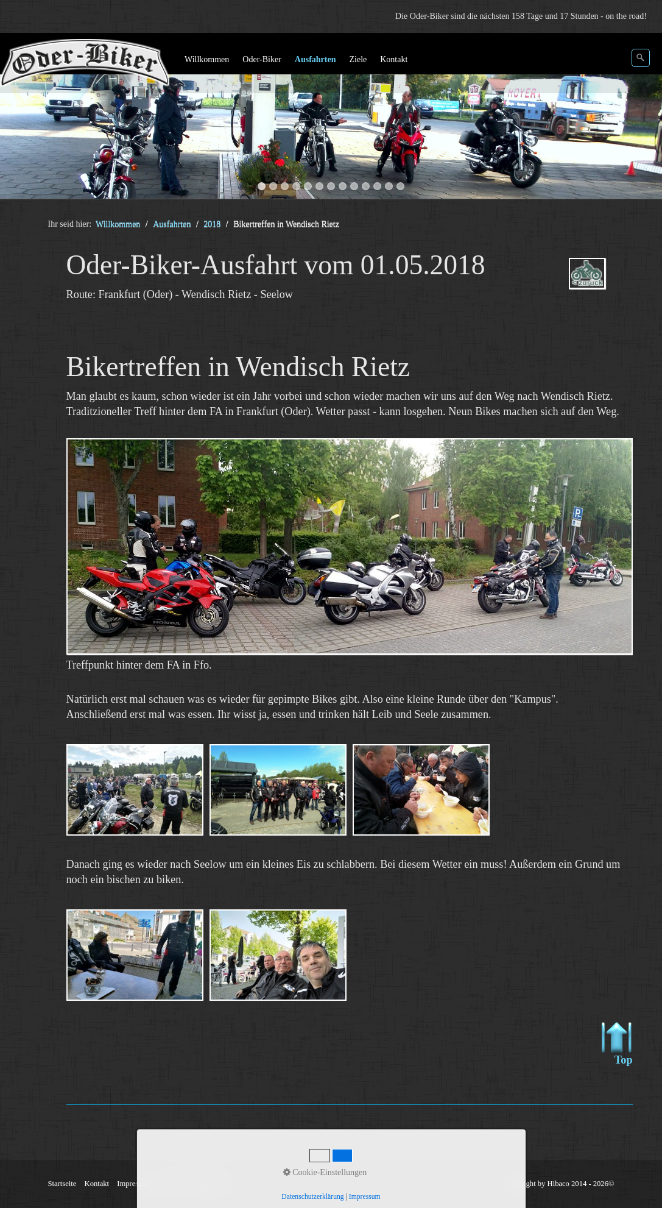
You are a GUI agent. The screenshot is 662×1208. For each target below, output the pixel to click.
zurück (21, 118)
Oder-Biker (261, 59)
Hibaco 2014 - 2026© (581, 1183)
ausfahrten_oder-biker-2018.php (593, 284)
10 (366, 186)
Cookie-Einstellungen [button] (325, 1172)
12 (389, 186)
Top (617, 1044)
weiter (641, 118)
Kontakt (393, 59)
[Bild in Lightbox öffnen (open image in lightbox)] (349, 546)
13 (400, 186)
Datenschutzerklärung (312, 1197)
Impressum (365, 1197)
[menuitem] (207, 59)
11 (377, 186)
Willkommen (207, 59)
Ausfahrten (315, 59)
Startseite (62, 1183)
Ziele (358, 59)
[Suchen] (640, 57)
